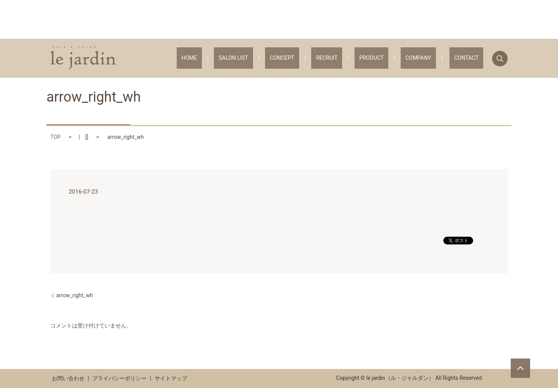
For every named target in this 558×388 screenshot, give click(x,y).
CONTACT (471, 58)
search (500, 58)
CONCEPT (325, 58)
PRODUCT (395, 58)
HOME (252, 58)
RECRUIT (360, 58)
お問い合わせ (68, 378)
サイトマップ (171, 378)
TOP (55, 137)
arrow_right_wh (74, 295)
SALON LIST (286, 58)
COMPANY (432, 58)
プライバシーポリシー (119, 378)
